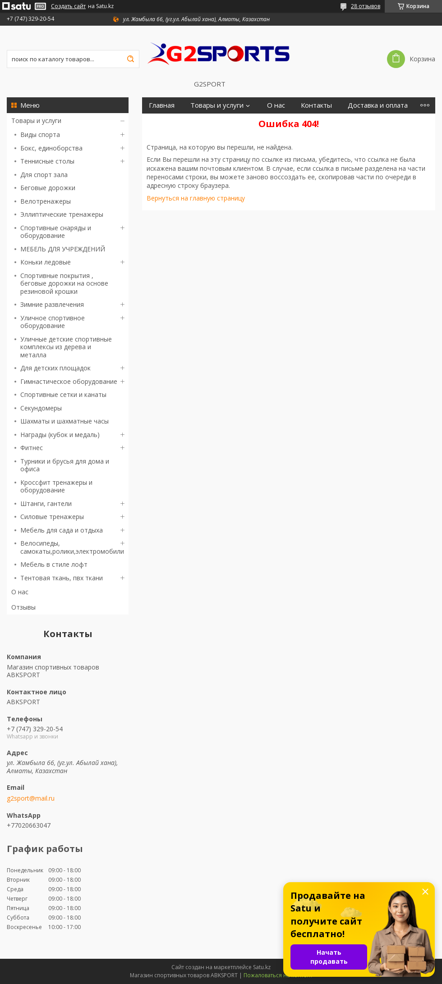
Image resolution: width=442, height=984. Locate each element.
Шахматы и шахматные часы (64, 421)
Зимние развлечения (52, 304)
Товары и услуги (36, 120)
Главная (162, 105)
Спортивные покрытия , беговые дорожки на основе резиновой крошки (64, 283)
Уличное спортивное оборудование (52, 322)
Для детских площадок (55, 368)
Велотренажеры (45, 201)
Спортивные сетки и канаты (63, 394)
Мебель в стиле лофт (53, 564)
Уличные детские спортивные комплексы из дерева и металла (66, 347)
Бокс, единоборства (51, 148)
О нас (19, 592)
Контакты (316, 105)
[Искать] (130, 59)
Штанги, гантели (46, 503)
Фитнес (31, 447)
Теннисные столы (47, 161)
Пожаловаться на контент (278, 975)
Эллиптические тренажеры (61, 214)
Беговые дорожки (47, 187)
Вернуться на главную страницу (196, 198)
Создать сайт (68, 6)
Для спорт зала (44, 174)
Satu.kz (262, 967)
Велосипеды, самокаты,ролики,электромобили (72, 547)
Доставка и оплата (378, 105)
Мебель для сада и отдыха (61, 530)
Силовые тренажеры (52, 516)
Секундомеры (41, 408)
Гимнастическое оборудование (68, 381)
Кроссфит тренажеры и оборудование (56, 486)
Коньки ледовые (45, 262)
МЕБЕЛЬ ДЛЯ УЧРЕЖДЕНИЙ (62, 249)
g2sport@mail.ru (31, 798)
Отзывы (23, 607)
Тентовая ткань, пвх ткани (61, 578)
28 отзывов (365, 6)
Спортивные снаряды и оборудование (55, 231)
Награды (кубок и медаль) (60, 434)
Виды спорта (40, 134)
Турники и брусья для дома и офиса (64, 465)
